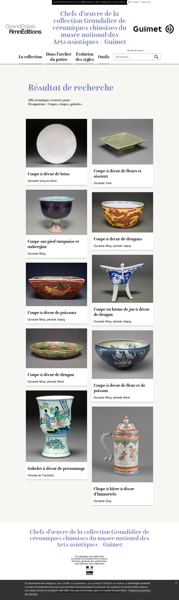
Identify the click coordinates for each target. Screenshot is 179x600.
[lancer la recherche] (156, 57)
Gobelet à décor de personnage (56, 469)
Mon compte (133, 2)
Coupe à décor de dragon (51, 375)
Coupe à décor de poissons (52, 313)
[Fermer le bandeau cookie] (176, 583)
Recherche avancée (136, 50)
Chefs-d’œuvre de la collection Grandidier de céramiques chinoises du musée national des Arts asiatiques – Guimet (89, 28)
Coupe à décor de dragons (118, 239)
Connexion (146, 2)
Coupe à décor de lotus (49, 174)
